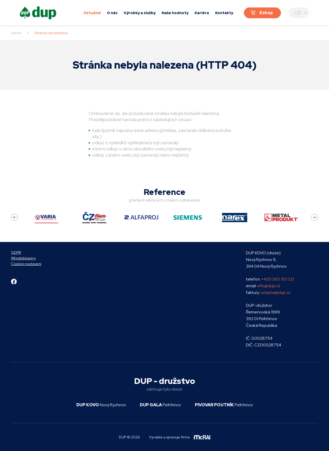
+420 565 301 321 (277, 279)
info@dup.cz (268, 285)
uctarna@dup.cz (275, 292)
